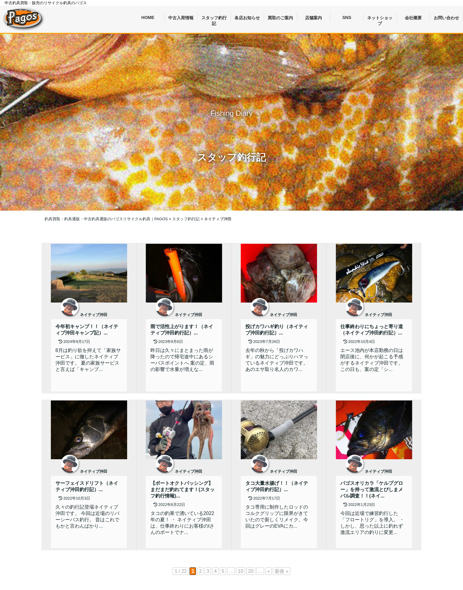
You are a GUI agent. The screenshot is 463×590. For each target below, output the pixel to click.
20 (251, 571)
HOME (147, 17)
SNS (346, 17)
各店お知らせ (247, 17)
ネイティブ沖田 (93, 314)
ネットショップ (379, 18)
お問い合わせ (446, 17)
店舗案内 (313, 17)
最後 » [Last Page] (281, 571)
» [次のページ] (268, 571)
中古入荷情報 (181, 17)
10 (240, 571)
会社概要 (413, 17)
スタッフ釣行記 (214, 18)
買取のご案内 (280, 17)
